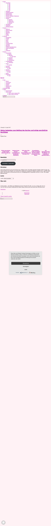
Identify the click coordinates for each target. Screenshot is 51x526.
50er (9, 7)
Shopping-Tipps (6, 88)
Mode (4, 1)
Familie (7, 38)
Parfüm (7, 35)
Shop (4, 80)
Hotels (7, 73)
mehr (25, 269)
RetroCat (2, 77)
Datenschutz (26, 192)
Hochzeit (10, 19)
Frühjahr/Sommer (9, 12)
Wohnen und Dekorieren (11, 47)
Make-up (8, 29)
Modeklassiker (9, 14)
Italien (7, 63)
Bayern (10, 54)
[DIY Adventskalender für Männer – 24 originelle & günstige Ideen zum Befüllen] (45, 143)
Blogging (8, 45)
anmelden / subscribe (8, 163)
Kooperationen (9, 90)
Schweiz (7, 69)
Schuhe (7, 84)
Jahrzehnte (8, 2)
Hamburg (10, 58)
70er (9, 10)
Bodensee (10, 57)
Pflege (7, 33)
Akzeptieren (26, 263)
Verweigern (26, 266)
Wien (9, 68)
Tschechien (8, 70)
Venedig (10, 64)
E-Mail (2, 160)
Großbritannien (9, 61)
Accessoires (8, 17)
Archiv (2, 178)
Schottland (10, 62)
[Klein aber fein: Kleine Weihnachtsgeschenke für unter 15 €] (25, 143)
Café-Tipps (13, 56)
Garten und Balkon (10, 48)
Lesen (7, 39)
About (4, 89)
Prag (9, 72)
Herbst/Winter (9, 13)
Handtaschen (8, 85)
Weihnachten (11, 21)
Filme (7, 41)
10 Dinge (8, 44)
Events (7, 42)
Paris (9, 75)
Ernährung (8, 50)
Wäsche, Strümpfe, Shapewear (12, 16)
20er (9, 4)
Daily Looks (8, 91)
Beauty (4, 27)
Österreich (8, 67)
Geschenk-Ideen (9, 43)
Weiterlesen (3, 189)
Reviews (7, 31)
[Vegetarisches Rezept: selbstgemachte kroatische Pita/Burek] (15, 143)
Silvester (10, 23)
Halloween (10, 20)
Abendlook (8, 24)
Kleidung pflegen (9, 26)
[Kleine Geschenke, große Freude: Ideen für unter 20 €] (5, 143)
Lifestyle (5, 36)
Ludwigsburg (11, 60)
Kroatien (8, 66)
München (10, 55)
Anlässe (7, 18)
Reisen (4, 51)
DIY (7, 49)
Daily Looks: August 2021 (14, 93)
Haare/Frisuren (9, 30)
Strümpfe (8, 83)
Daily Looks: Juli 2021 (13, 94)
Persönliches (8, 37)
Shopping (8, 11)
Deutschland (8, 52)
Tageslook (8, 25)
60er (9, 8)
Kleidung (8, 87)
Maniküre (8, 32)
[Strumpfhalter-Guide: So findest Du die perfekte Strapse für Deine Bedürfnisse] (35, 143)
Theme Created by (6, 196)
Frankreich (8, 74)
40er (9, 6)
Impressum (26, 194)
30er (9, 5)
